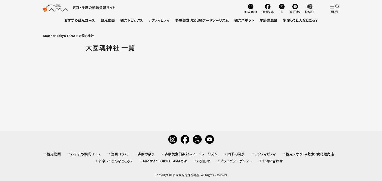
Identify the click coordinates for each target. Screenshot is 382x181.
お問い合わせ (272, 160)
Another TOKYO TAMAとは (165, 160)
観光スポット (244, 20)
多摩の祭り (146, 153)
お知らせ (203, 160)
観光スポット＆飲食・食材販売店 (310, 153)
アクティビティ (159, 20)
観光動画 (108, 20)
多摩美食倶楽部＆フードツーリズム (202, 20)
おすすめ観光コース (79, 20)
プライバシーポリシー (236, 160)
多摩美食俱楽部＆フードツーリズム (191, 153)
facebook (268, 11)
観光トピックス (131, 20)
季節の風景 (268, 20)
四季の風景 (236, 153)
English (309, 11)
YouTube (295, 11)
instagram (250, 11)
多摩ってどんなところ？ (300, 20)
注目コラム (119, 153)
